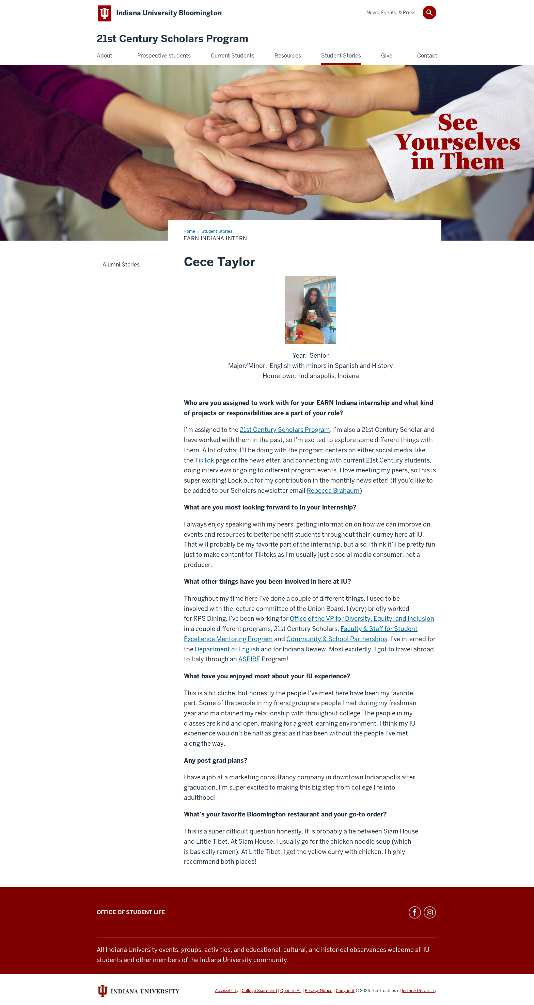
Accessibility (226, 990)
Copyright (345, 990)
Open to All (290, 990)
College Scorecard (259, 990)
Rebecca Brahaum (333, 491)
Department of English (227, 649)
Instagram (430, 912)
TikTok (204, 460)
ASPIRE (249, 659)
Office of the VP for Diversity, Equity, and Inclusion (362, 618)
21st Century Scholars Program (172, 39)
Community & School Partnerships (336, 639)
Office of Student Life (131, 912)
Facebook (415, 912)
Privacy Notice (318, 990)
